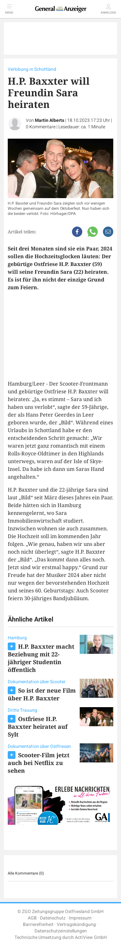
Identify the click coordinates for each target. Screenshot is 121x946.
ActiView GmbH (91, 937)
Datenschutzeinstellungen (61, 931)
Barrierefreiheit (38, 924)
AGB (32, 918)
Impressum (80, 918)
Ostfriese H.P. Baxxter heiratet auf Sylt (37, 726)
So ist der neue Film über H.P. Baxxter (42, 694)
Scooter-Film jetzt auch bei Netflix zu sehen (38, 762)
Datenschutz (53, 918)
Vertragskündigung (76, 924)
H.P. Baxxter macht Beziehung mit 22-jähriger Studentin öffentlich (41, 658)
